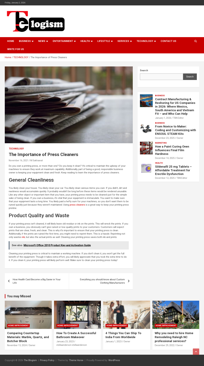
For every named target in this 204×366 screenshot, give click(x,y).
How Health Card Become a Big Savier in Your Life (37, 281)
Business (25, 41)
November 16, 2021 (18, 160)
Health (85, 41)
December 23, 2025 (165, 138)
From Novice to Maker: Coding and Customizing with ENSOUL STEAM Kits (175, 130)
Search (190, 76)
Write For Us (15, 49)
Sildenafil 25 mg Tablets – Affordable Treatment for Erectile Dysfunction (173, 170)
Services (123, 41)
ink (23, 237)
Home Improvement (18, 325)
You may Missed (19, 296)
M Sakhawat (36, 160)
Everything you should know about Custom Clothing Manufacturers (102, 281)
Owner (180, 138)
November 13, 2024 (17, 345)
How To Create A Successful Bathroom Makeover (76, 335)
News (41, 41)
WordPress (114, 360)
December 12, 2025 (165, 178)
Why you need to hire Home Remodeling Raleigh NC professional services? (174, 337)
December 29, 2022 (164, 345)
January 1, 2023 (114, 341)
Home (10, 41)
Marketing (161, 143)
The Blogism (30, 360)
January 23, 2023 (65, 341)
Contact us (168, 41)
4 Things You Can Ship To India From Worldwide (123, 335)
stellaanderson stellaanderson (71, 345)
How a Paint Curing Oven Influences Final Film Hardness (172, 150)
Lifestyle (103, 41)
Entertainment (63, 41)
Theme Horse (76, 360)
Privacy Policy (47, 360)
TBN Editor (178, 118)
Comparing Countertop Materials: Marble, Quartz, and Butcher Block (28, 337)
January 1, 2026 (163, 118)
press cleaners (77, 204)
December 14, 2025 (165, 158)
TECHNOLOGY (145, 41)
